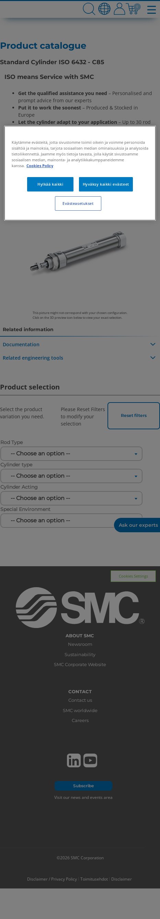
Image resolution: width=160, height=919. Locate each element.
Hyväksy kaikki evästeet (106, 184)
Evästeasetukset (78, 203)
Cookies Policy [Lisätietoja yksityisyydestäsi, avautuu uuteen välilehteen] (39, 165)
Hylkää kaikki (50, 184)
